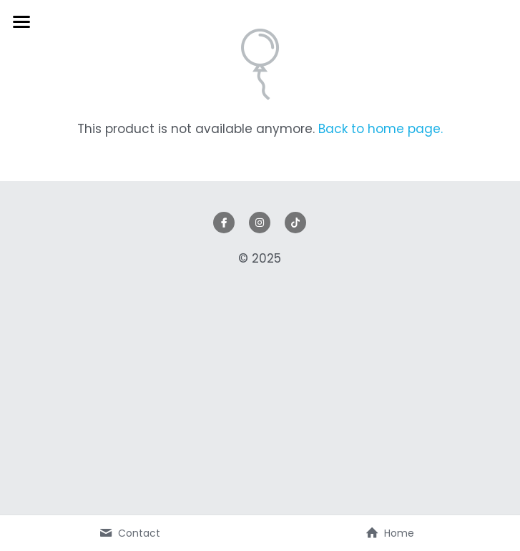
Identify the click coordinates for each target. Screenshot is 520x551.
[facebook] (224, 222)
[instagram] (259, 222)
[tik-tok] (295, 222)
